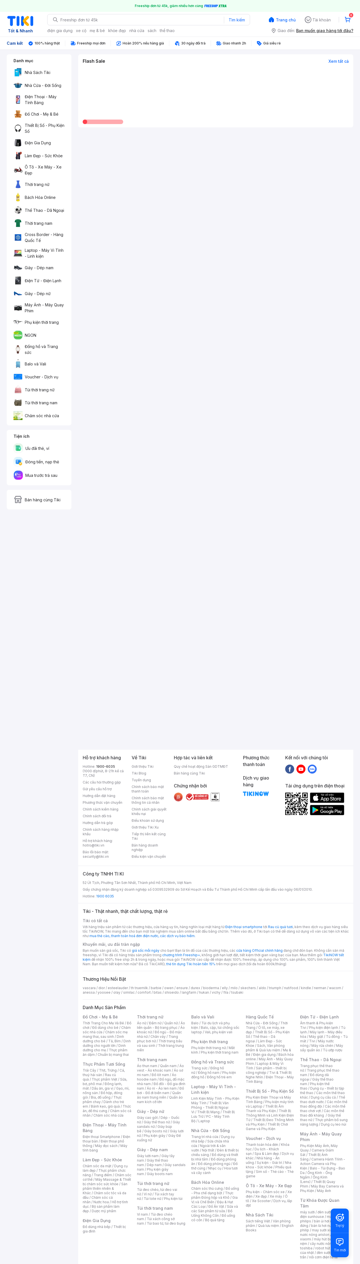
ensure (182, 988)
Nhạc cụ (214, 1168)
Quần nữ (171, 1023)
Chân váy (158, 1036)
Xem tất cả (338, 61)
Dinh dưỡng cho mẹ (104, 1047)
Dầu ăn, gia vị (102, 1088)
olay (116, 992)
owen (169, 988)
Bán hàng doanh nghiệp (145, 847)
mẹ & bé (97, 30)
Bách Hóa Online (207, 1182)
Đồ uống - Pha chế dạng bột (215, 1190)
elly (225, 988)
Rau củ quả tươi (280, 927)
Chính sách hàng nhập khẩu (101, 831)
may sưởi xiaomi (325, 1230)
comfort (144, 992)
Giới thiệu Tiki (143, 766)
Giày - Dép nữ (150, 1111)
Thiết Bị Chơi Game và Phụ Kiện (267, 1126)
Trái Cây (89, 1070)
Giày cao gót (147, 1117)
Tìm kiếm (237, 19)
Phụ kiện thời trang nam (219, 1052)
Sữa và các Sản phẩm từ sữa (214, 1208)
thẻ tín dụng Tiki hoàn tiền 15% (190, 964)
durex (195, 988)
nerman (320, 988)
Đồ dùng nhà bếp (97, 1227)
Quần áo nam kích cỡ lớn (160, 1099)
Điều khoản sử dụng (148, 820)
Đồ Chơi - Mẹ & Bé (100, 1016)
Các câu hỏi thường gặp (102, 782)
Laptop (204, 1121)
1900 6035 (105, 896)
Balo (195, 1023)
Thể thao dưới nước (322, 1099)
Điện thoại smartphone (243, 927)
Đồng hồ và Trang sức (212, 1061)
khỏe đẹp (117, 30)
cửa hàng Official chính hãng (259, 950)
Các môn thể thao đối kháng (322, 1113)
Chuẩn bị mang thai (113, 1054)
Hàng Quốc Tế (260, 1016)
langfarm (189, 992)
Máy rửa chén (322, 1045)
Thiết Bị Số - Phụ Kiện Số (270, 1091)
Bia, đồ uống (101, 1097)
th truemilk (139, 988)
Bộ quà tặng (214, 1220)
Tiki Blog (139, 773)
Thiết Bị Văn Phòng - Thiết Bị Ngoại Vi (210, 1107)
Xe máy (276, 1196)
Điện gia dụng (264, 1054)
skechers (248, 988)
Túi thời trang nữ (153, 1183)
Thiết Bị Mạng (208, 1112)
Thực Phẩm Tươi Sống (104, 1064)
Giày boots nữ (155, 1131)
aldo (262, 988)
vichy (216, 992)
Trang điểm (103, 1175)
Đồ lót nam (160, 1075)
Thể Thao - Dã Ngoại (320, 1059)
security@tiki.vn (96, 856)
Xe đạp (261, 1196)
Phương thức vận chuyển (102, 802)
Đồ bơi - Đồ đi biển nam (160, 1090)
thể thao (167, 30)
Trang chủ (286, 19)
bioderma (211, 988)
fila (225, 992)
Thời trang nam (152, 1059)
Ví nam (142, 1214)
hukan (204, 992)
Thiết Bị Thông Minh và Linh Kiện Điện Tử (270, 1115)
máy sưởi (307, 1212)
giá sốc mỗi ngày (145, 950)
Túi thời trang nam (155, 1208)
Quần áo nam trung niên (159, 1095)
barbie (156, 988)
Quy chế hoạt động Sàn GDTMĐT (201, 766)
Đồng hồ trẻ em (219, 1077)
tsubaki (237, 992)
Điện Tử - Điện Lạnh (319, 1016)
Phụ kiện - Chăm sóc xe (265, 1192)
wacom (335, 988)
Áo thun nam (147, 1066)
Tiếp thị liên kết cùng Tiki (149, 836)
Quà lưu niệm (268, 1225)
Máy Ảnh (324, 1191)
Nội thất (208, 1150)
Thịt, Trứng (108, 1070)
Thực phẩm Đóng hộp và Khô (212, 1195)
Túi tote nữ (152, 1198)
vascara (89, 988)
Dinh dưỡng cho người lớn (107, 1043)
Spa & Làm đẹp (267, 1153)
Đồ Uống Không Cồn (211, 1213)
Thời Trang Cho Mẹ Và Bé (103, 1023)
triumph (275, 988)
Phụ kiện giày (154, 1135)
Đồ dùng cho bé (105, 1027)
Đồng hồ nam (208, 1072)
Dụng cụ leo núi (333, 1124)
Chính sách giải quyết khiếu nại (149, 811)
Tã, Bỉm (114, 1041)
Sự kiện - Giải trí (269, 1162)
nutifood (291, 988)
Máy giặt (316, 1036)
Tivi (312, 1041)
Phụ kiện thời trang (209, 1041)
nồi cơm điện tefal (323, 1257)
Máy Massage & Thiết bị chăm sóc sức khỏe (107, 1181)
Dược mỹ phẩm (104, 1211)
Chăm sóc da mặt (97, 1166)
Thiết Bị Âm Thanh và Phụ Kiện (265, 1108)
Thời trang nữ (150, 1016)
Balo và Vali (202, 1016)
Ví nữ (148, 1194)
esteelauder (118, 988)
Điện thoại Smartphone (101, 1137)
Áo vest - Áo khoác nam (160, 1068)
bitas (158, 992)
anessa (89, 992)
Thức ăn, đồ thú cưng (107, 1108)
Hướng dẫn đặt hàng (99, 796)
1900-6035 (105, 766)
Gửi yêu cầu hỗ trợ (97, 789)
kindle (306, 988)
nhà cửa (136, 30)
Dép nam (154, 1165)
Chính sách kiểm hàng (100, 809)
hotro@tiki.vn (93, 845)
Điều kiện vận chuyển (149, 856)
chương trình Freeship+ (181, 955)
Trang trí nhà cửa (204, 1137)
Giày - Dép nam (152, 1149)
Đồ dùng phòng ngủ (214, 1164)
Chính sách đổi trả (97, 816)
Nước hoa (101, 1202)
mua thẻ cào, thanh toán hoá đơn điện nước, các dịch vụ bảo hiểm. (142, 936)
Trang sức (199, 1068)
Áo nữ (141, 1023)
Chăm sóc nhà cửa (108, 1115)
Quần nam (168, 1066)
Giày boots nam (160, 1174)
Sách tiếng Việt (258, 1221)
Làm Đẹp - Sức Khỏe (102, 1159)
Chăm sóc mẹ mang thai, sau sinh (105, 1034)
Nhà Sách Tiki (259, 1215)
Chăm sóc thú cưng (207, 1188)
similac (129, 992)
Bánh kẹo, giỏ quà (105, 1106)
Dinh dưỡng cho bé (103, 1038)
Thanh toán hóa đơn (262, 1144)
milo (234, 988)
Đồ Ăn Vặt (216, 1206)
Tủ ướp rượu (332, 1050)
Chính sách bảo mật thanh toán (148, 789)
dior (101, 988)
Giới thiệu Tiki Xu (145, 827)
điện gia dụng (60, 30)
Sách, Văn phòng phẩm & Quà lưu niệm (265, 1047)
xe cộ (81, 30)
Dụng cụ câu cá (323, 1097)
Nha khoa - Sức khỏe (268, 1164)
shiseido (172, 992)
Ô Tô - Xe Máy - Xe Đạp (269, 1185)
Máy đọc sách (106, 1146)
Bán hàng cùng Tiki (189, 773)
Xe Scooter (261, 1201)
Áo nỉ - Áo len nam (162, 1088)
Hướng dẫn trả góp (98, 823)
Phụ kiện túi (173, 1198)
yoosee (104, 992)
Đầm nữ (155, 1023)
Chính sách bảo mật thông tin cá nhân (148, 800)
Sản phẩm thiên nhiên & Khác (105, 1188)
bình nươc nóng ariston (324, 1232)
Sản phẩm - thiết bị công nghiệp (266, 1070)
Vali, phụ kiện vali (218, 1032)
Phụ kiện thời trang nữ (208, 1048)
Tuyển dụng (141, 780)
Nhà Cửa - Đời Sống (210, 1130)
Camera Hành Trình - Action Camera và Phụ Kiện (322, 1163)
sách (152, 30)
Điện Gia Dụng (97, 1220)
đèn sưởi (324, 1212)
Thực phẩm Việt (104, 1079)
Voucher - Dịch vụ (263, 1138)
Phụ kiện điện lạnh (323, 1027)
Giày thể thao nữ (157, 1122)
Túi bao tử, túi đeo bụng (166, 1223)
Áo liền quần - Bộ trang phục (161, 1025)
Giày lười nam (148, 1156)
